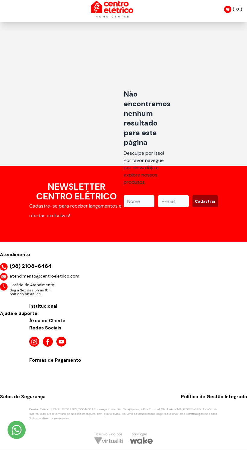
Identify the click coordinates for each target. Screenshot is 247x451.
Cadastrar (205, 201)
